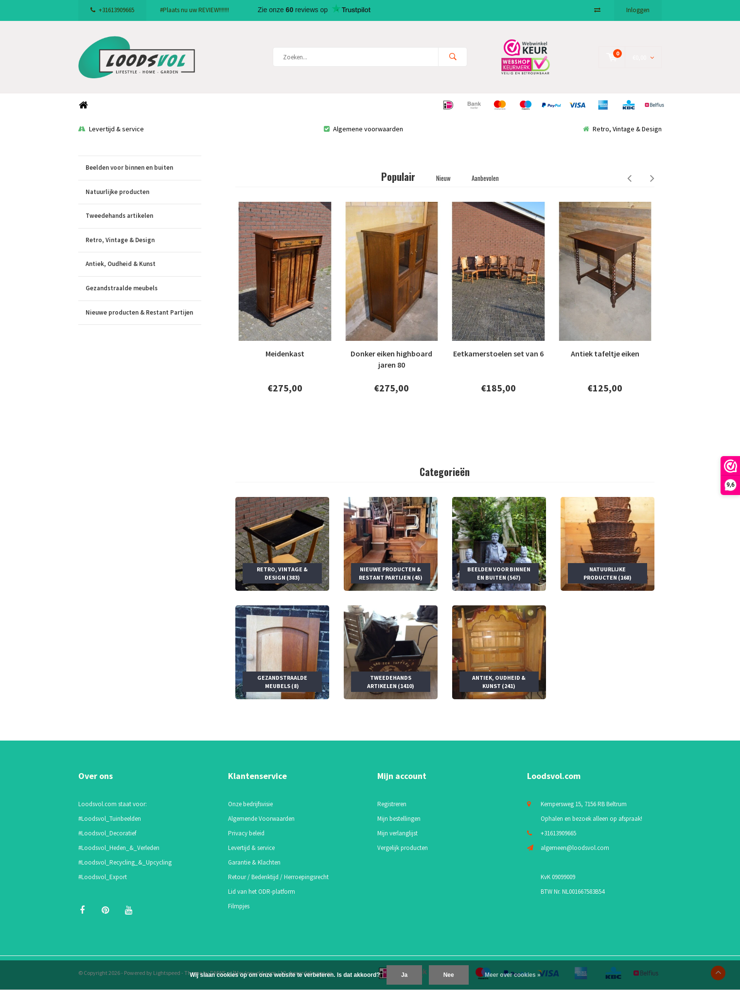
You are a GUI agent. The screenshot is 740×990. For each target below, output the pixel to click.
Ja (404, 975)
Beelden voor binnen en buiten (143, 168)
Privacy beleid (246, 833)
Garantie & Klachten (254, 862)
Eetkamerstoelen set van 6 (498, 354)
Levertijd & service (111, 128)
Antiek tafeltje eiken (605, 354)
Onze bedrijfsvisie (250, 804)
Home (83, 105)
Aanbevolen (485, 178)
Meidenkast (284, 354)
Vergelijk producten (402, 848)
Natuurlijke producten (143, 192)
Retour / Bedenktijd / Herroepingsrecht (278, 877)
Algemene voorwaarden (363, 128)
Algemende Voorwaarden (261, 818)
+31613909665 (112, 10)
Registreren (391, 804)
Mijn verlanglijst (397, 833)
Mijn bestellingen (399, 818)
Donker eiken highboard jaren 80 (391, 359)
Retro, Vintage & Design (622, 128)
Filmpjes (238, 906)
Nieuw (443, 178)
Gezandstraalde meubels (143, 289)
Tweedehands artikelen (143, 216)
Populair (398, 176)
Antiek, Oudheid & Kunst (143, 264)
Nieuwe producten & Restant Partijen (143, 313)
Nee (448, 975)
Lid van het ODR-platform (261, 891)
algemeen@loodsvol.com (575, 848)
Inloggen (638, 10)
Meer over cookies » (513, 975)
